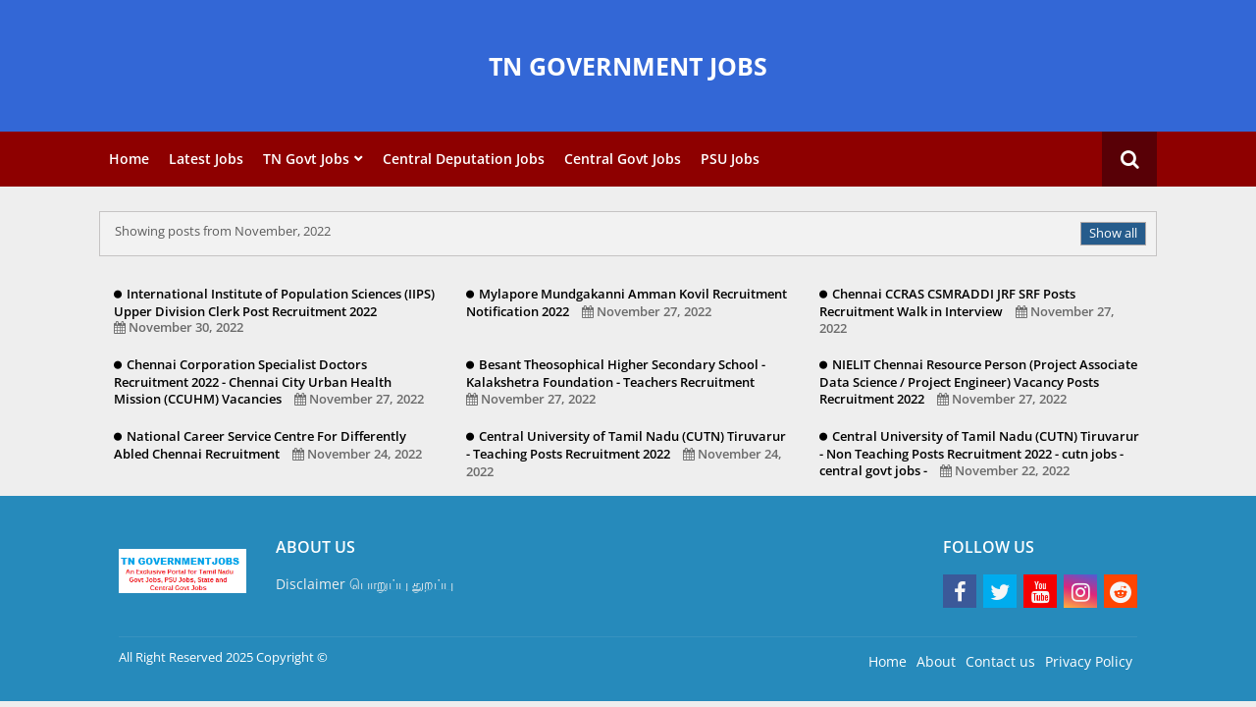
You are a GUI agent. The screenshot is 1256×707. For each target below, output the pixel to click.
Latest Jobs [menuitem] (206, 158)
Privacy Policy (1088, 661)
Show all (1113, 233)
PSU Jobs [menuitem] (730, 158)
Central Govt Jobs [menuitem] (622, 158)
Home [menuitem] (129, 158)
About (936, 661)
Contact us (1000, 661)
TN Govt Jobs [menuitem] (306, 158)
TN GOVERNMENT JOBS (628, 65)
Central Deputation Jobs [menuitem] (464, 158)
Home (887, 661)
